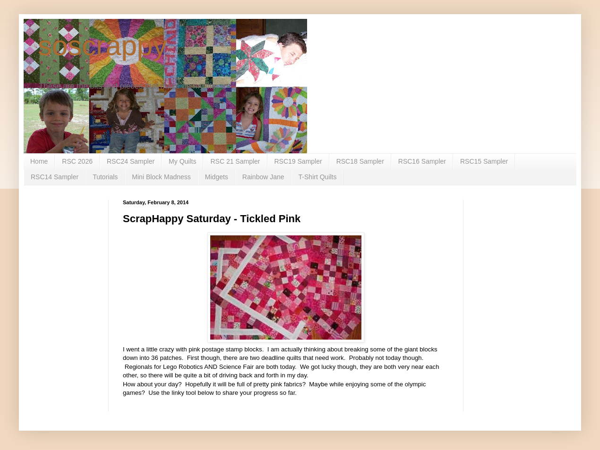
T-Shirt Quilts (318, 177)
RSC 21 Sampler (235, 161)
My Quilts (182, 161)
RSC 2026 (77, 161)
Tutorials (105, 177)
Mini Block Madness (161, 177)
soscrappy (102, 45)
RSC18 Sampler (360, 161)
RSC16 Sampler (422, 161)
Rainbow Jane (263, 177)
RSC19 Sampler (298, 161)
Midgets (216, 177)
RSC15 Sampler (484, 161)
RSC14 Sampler (54, 177)
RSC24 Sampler (130, 161)
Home (39, 161)
